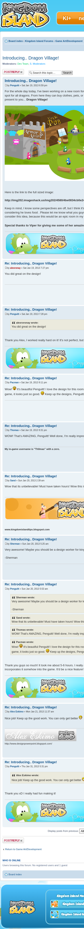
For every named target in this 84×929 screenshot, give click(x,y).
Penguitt (14, 85)
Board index (16, 41)
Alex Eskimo (16, 711)
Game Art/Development (68, 41)
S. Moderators (37, 63)
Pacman (14, 382)
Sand (12, 480)
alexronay (15, 268)
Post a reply (13, 72)
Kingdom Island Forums (39, 41)
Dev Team (22, 63)
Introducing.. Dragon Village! (30, 57)
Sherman (15, 544)
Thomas (14, 430)
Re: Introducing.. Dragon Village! (31, 263)
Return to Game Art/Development (23, 849)
